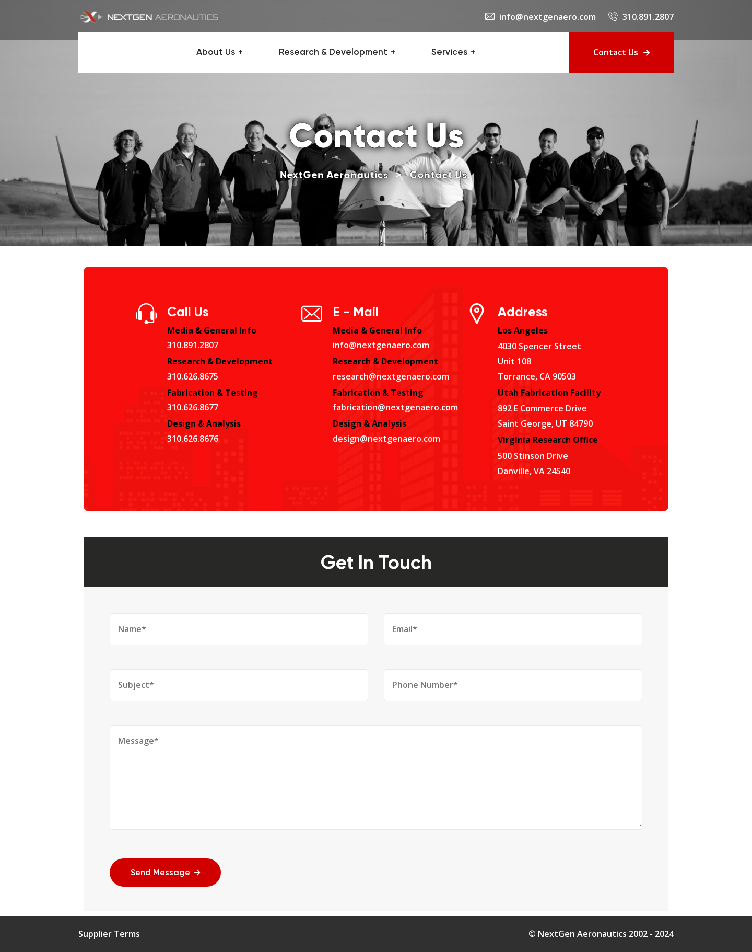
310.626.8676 (192, 438)
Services (449, 52)
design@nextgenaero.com (386, 438)
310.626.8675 (192, 376)
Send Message (165, 873)
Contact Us (621, 52)
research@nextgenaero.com (391, 376)
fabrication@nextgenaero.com (395, 407)
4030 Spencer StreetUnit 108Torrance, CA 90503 (539, 361)
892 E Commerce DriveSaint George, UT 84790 (545, 416)
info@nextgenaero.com (547, 16)
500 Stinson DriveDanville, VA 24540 (534, 463)
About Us (215, 52)
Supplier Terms (109, 933)
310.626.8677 (192, 407)
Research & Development (333, 52)
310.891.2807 (648, 16)
